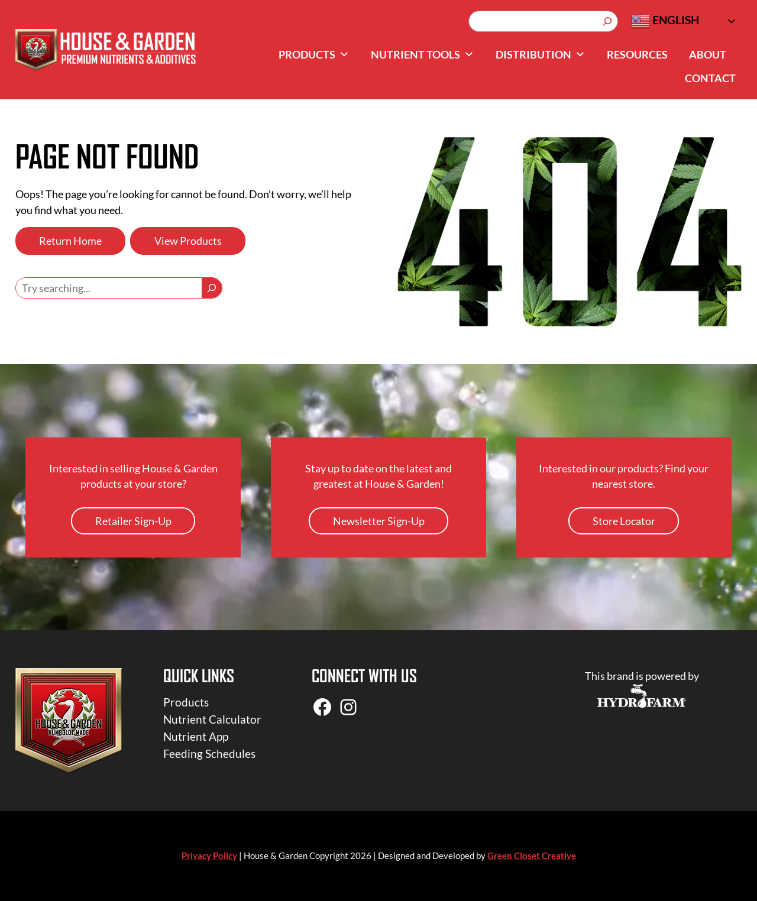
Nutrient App (195, 736)
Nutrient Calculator (212, 719)
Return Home (70, 240)
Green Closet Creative (531, 855)
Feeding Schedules (209, 753)
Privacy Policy (209, 855)
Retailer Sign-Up (133, 520)
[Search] (607, 21)
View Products (188, 240)
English (665, 21)
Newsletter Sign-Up (379, 520)
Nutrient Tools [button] (422, 54)
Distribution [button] (540, 54)
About (707, 54)
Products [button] (314, 54)
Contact (710, 78)
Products (186, 702)
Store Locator (624, 520)
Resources (637, 54)
